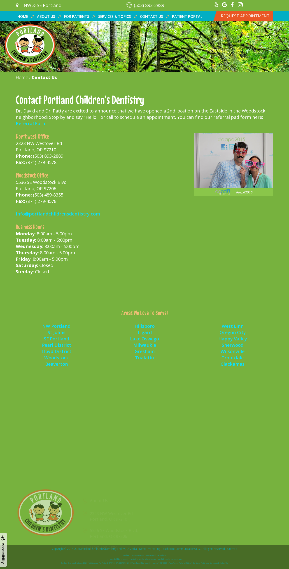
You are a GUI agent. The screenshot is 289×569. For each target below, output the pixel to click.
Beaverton (56, 364)
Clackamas (233, 364)
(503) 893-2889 (48, 156)
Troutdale (232, 358)
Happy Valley (232, 339)
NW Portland (56, 326)
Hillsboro (145, 326)
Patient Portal (187, 16)
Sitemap (232, 549)
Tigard (144, 332)
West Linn (233, 326)
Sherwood (233, 345)
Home (22, 16)
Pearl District (56, 345)
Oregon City (232, 332)
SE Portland (56, 339)
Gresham (145, 351)
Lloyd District (56, 351)
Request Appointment (245, 16)
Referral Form (31, 123)
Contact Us (151, 16)
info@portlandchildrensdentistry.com (58, 214)
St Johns (56, 332)
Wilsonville (233, 351)
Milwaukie (144, 345)
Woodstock (56, 358)
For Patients (76, 16)
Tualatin (144, 358)
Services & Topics (114, 16)
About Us (46, 16)
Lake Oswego (144, 339)
